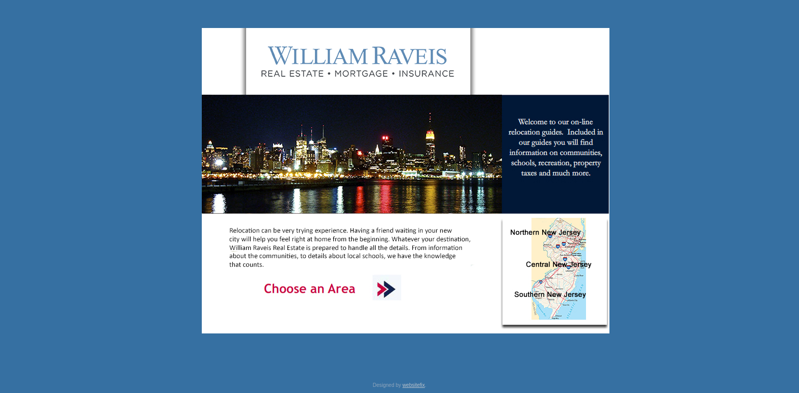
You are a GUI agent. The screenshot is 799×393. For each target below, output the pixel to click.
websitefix (414, 385)
